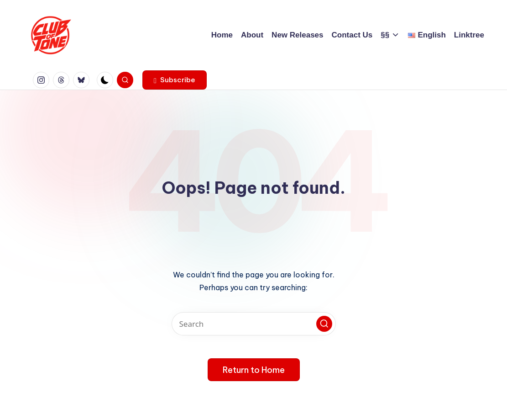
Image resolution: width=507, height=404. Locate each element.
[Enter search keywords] (254, 323)
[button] (174, 80)
